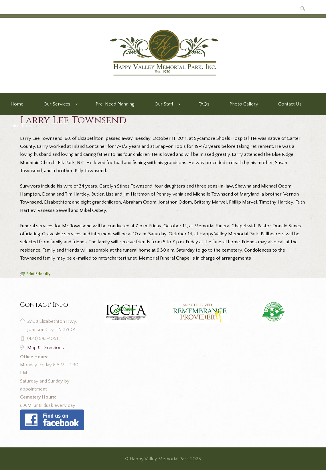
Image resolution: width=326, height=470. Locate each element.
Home (17, 104)
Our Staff (164, 104)
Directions (21, 125)
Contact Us (290, 104)
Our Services (57, 104)
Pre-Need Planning (115, 104)
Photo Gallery (244, 104)
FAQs (204, 104)
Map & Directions (45, 347)
